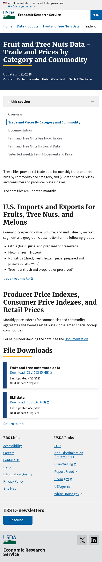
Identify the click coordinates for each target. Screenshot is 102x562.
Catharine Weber (29, 79)
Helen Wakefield (53, 79)
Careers (8, 453)
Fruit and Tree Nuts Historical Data (34, 146)
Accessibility (12, 446)
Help (7, 467)
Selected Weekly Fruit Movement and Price (40, 154)
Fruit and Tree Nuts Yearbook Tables (35, 138)
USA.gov (60, 486)
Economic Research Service (39, 15)
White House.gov (66, 494)
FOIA (57, 446)
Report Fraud (64, 471)
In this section (18, 101)
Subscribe (15, 520)
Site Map (9, 488)
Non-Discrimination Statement (68, 455)
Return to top (13, 424)
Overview (15, 114)
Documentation (20, 130)
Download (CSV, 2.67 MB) (28, 402)
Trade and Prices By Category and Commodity (44, 122)
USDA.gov (61, 479)
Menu (96, 15)
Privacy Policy (13, 481)
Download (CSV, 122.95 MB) (29, 372)
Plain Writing (63, 464)
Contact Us (11, 460)
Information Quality (17, 474)
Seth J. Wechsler (80, 79)
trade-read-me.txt (16, 278)
